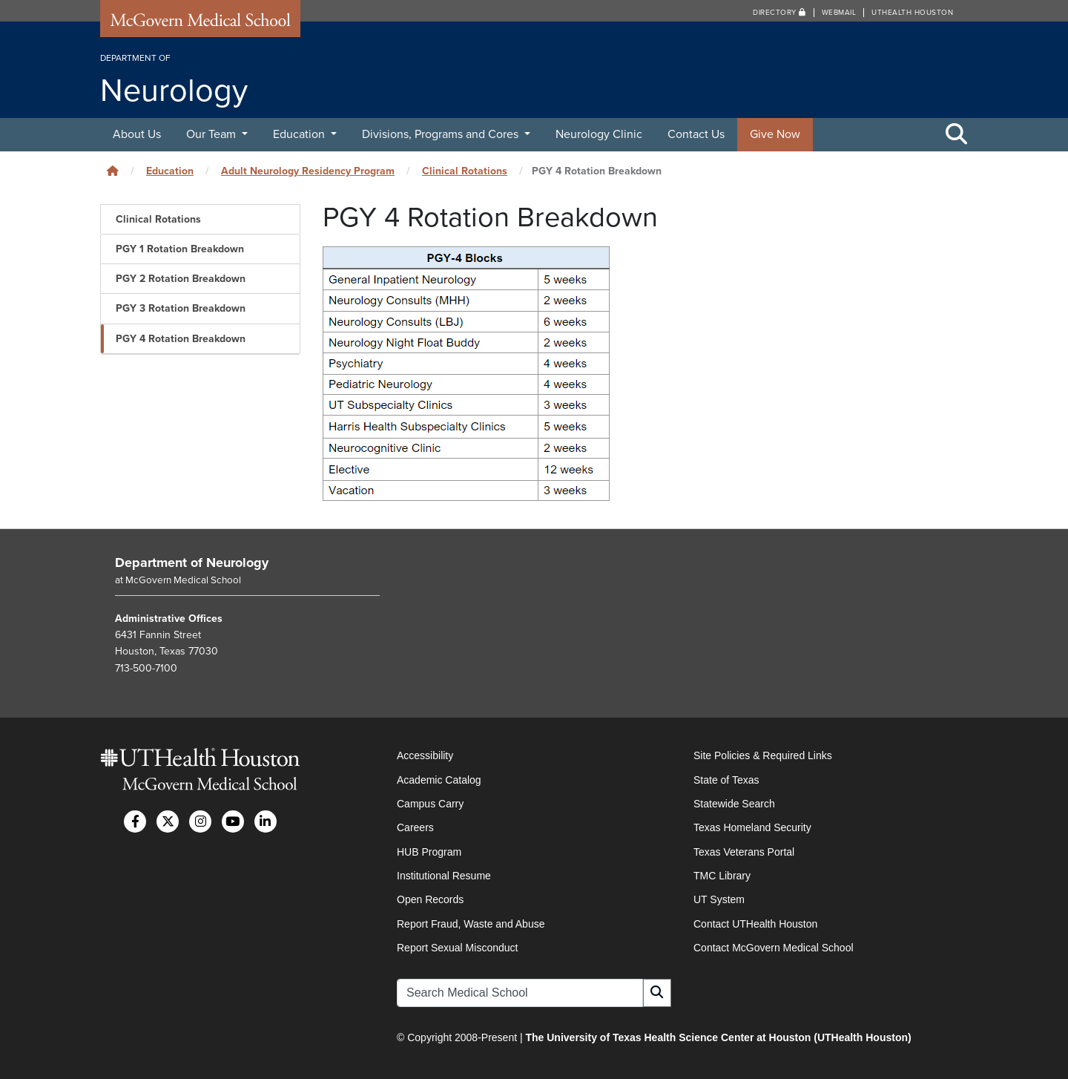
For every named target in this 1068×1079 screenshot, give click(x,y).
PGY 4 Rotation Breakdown (180, 338)
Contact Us (696, 134)
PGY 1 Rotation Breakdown (180, 249)
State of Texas (726, 780)
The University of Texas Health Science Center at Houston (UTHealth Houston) (718, 1037)
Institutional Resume (444, 876)
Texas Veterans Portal (743, 852)
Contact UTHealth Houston (755, 924)
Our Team (212, 134)
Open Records (430, 899)
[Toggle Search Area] (957, 135)
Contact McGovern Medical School (773, 948)
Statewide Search (734, 804)
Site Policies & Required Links (762, 755)
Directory (779, 12)
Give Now (775, 134)
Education (300, 134)
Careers (415, 827)
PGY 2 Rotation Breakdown (180, 278)
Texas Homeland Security (752, 827)
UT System (719, 899)
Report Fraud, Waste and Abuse (470, 924)
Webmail (839, 12)
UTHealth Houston (912, 12)
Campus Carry (430, 804)
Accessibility (425, 755)
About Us (137, 134)
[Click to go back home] (113, 171)
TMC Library (722, 876)
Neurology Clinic (599, 134)
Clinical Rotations (464, 171)
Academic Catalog (439, 780)
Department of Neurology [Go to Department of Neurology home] (191, 562)
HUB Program (429, 852)
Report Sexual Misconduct (457, 948)
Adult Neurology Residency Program (308, 171)
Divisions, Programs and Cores (441, 134)
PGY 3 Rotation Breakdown (180, 308)
